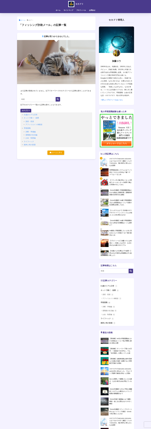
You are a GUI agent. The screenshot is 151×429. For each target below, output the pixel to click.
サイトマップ (68, 10)
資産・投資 (29, 121)
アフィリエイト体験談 (33, 124)
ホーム (58, 10)
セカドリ (75, 3)
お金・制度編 (30, 138)
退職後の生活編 (31, 135)
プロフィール (81, 10)
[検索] (58, 99)
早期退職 (27, 128)
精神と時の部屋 (30, 145)
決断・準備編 (30, 132)
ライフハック (29, 142)
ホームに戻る (56, 153)
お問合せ (92, 10)
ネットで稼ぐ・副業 (31, 118)
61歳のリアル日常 (30, 115)
